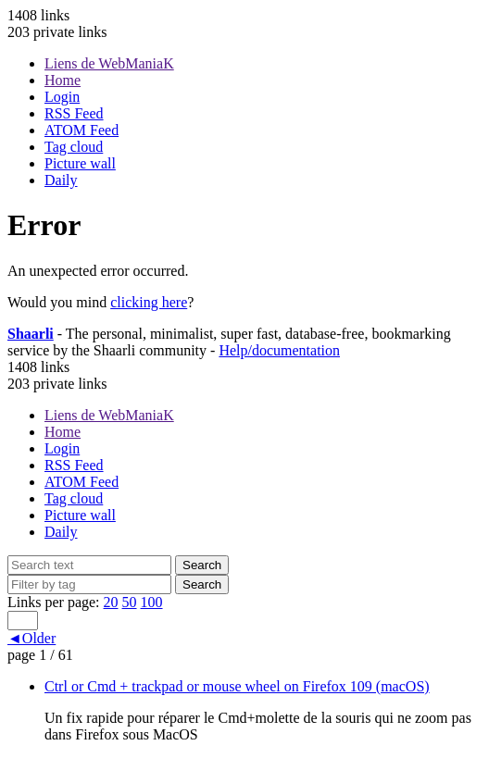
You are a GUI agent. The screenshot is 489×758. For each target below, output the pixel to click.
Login (62, 97)
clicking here (148, 302)
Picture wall (80, 163)
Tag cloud (73, 147)
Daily (61, 180)
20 (111, 602)
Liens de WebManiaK (109, 63)
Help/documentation (279, 350)
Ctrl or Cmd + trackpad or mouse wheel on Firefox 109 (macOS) (237, 686)
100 (152, 602)
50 (129, 602)
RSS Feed (74, 113)
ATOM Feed (81, 130)
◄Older (31, 638)
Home (62, 80)
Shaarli (30, 334)
